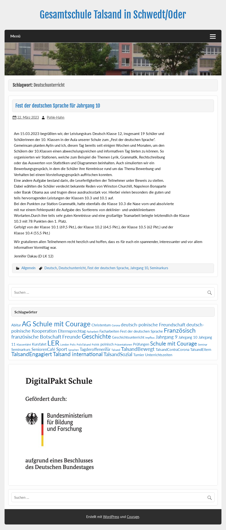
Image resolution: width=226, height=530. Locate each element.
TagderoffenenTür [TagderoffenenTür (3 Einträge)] (95, 349)
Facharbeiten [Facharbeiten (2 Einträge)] (109, 331)
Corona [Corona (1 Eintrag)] (116, 325)
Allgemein (28, 268)
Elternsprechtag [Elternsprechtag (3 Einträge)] (72, 331)
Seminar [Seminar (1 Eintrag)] (202, 344)
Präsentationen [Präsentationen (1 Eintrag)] (123, 344)
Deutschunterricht (72, 268)
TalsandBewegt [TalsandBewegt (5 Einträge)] (138, 349)
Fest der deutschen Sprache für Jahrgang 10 (57, 106)
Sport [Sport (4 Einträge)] (61, 349)
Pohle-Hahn (55, 117)
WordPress (111, 517)
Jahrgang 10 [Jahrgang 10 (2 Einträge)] (187, 337)
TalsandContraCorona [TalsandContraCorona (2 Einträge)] (172, 349)
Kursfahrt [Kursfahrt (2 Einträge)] (39, 344)
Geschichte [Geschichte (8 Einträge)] (96, 336)
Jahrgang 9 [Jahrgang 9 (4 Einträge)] (166, 337)
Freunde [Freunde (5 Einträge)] (71, 337)
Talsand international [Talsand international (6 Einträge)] (78, 354)
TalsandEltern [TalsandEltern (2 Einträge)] (200, 349)
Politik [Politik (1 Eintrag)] (95, 344)
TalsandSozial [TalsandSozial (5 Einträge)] (118, 354)
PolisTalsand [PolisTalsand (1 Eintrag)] (84, 344)
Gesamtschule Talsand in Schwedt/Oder (113, 15)
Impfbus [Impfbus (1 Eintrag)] (150, 337)
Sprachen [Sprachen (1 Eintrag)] (73, 349)
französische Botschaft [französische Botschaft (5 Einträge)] (36, 337)
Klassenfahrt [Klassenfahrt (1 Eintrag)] (24, 344)
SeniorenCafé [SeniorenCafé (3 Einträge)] (43, 349)
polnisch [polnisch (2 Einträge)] (107, 344)
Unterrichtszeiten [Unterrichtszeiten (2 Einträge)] (158, 355)
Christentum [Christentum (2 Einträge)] (101, 325)
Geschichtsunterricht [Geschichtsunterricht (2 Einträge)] (128, 337)
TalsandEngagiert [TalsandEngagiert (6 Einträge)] (31, 354)
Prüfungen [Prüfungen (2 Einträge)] (141, 344)
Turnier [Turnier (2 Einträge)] (138, 355)
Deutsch (50, 268)
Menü (15, 36)
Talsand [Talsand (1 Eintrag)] (115, 349)
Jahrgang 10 (139, 268)
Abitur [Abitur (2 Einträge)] (16, 325)
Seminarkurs (159, 268)
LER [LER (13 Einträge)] (53, 343)
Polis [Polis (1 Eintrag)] (73, 344)
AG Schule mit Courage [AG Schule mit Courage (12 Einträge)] (56, 324)
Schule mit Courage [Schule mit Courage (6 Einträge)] (173, 343)
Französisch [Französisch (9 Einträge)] (180, 330)
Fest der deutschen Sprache (107, 268)
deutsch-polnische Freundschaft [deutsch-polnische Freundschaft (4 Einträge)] (153, 324)
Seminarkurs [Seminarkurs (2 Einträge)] (21, 349)
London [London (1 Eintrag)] (64, 344)
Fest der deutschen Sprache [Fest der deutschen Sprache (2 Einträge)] (141, 331)
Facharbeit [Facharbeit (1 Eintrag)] (92, 331)
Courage (133, 517)
